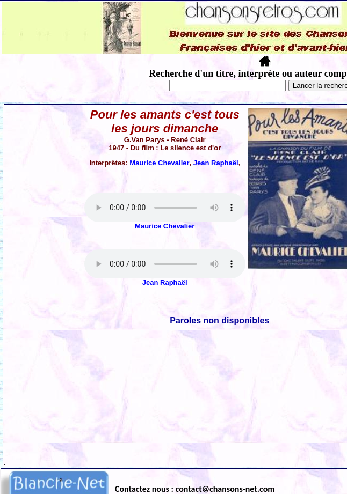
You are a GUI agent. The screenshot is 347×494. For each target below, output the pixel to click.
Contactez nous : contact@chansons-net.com (194, 489)
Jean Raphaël (215, 163)
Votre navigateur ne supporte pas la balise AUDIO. (164, 207)
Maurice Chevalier (159, 163)
